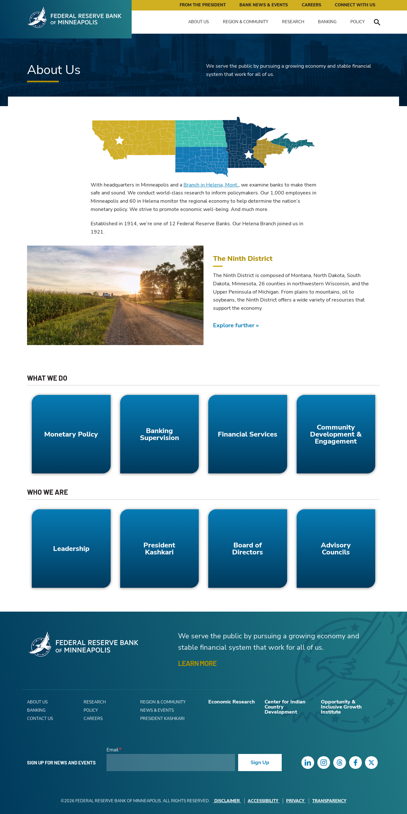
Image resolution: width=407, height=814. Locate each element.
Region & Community (245, 22)
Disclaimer (227, 801)
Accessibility (263, 801)
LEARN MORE (197, 663)
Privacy (296, 801)
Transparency (329, 801)
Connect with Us (355, 5)
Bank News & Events (263, 5)
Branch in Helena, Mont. (210, 184)
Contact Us (40, 719)
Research (293, 22)
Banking (327, 22)
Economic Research (231, 701)
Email (112, 750)
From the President (203, 5)
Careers (311, 5)
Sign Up (260, 762)
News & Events (157, 710)
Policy (357, 22)
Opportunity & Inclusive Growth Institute (341, 707)
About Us (198, 22)
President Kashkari (162, 719)
